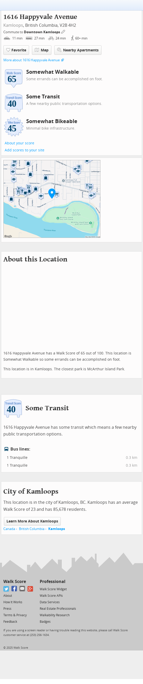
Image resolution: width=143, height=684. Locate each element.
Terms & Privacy (15, 615)
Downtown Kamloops (42, 32)
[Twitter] (6, 589)
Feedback (10, 621)
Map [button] (42, 50)
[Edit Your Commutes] (63, 31)
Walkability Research (55, 615)
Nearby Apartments (78, 50)
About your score (19, 143)
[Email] (22, 589)
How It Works (12, 602)
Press (7, 609)
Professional (52, 581)
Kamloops (13, 25)
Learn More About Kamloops (32, 521)
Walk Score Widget (53, 589)
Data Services (50, 602)
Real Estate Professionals (58, 609)
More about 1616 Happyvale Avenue (31, 60)
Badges (45, 621)
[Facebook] (14, 589)
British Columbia (31, 529)
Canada (9, 529)
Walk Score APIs (51, 596)
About (7, 596)
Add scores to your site (24, 150)
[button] (52, 193)
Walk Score (14, 581)
